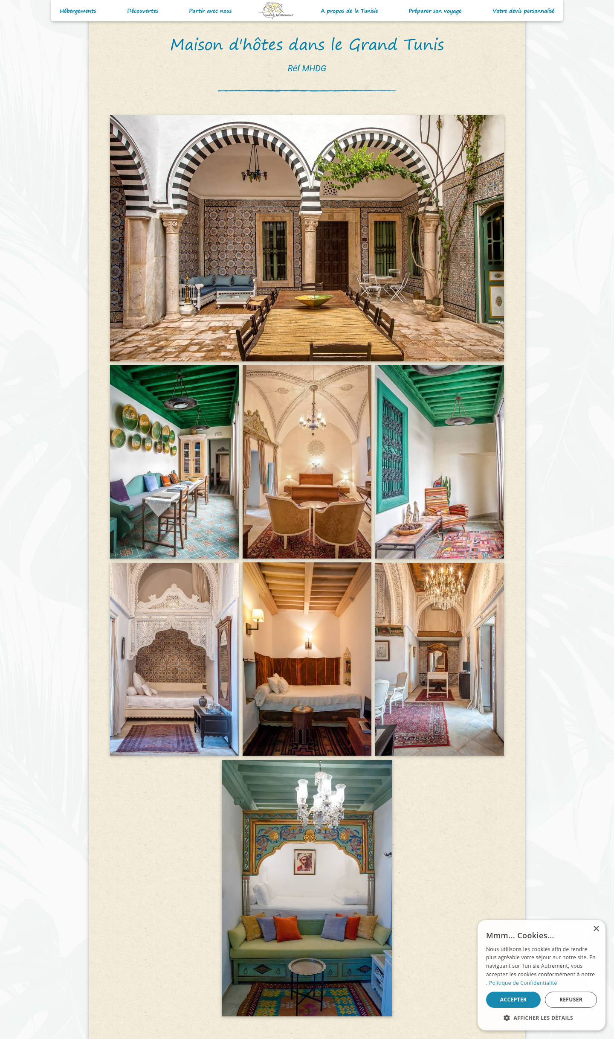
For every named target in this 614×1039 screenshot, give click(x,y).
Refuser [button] (570, 999)
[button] (541, 1017)
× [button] (596, 929)
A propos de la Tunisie (349, 10)
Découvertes (142, 10)
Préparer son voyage (434, 10)
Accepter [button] (513, 999)
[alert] (541, 975)
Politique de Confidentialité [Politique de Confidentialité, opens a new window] (523, 983)
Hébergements (78, 10)
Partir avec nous (210, 10)
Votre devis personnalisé (523, 10)
